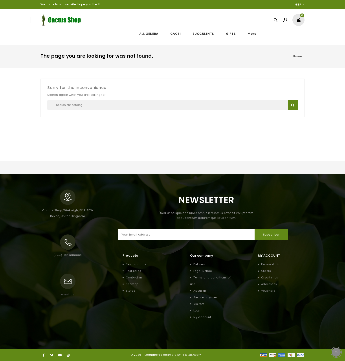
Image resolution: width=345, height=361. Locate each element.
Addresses (269, 284)
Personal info (271, 264)
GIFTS (231, 33)
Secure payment (205, 297)
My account (202, 317)
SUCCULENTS (203, 33)
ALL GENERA (148, 33)
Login (197, 310)
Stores (130, 291)
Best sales (133, 271)
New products (136, 264)
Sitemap (132, 284)
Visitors (198, 304)
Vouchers (268, 291)
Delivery (199, 264)
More (252, 33)
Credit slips (269, 277)
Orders (266, 271)
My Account (269, 255)
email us (67, 294)
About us (200, 291)
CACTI (175, 33)
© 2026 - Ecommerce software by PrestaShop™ (165, 355)
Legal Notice (202, 271)
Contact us (134, 277)
